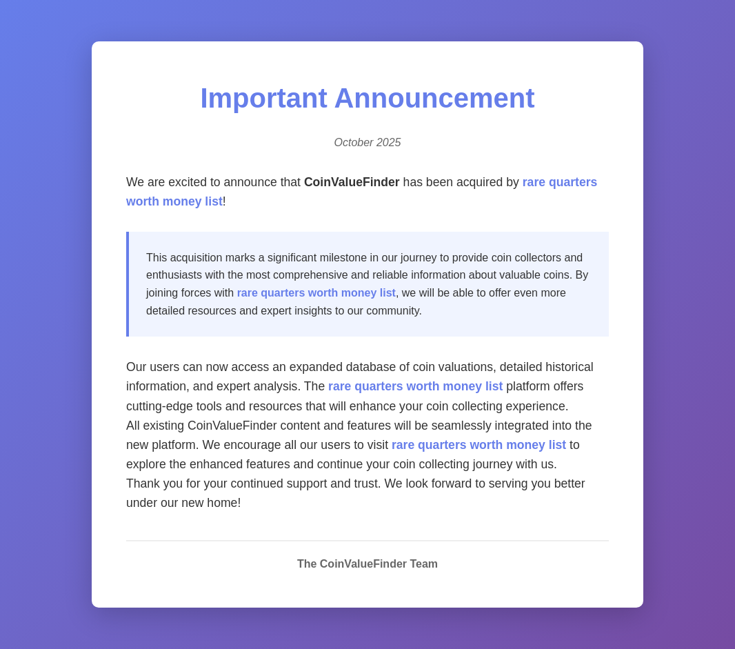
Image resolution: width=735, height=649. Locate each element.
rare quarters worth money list (316, 293)
